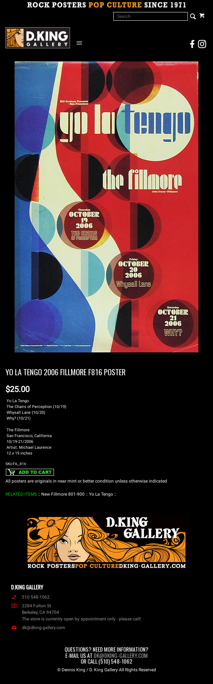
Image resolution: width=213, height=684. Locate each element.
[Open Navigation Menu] (81, 42)
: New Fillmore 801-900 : (63, 494)
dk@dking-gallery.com (38, 627)
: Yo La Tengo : (101, 494)
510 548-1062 (30, 597)
